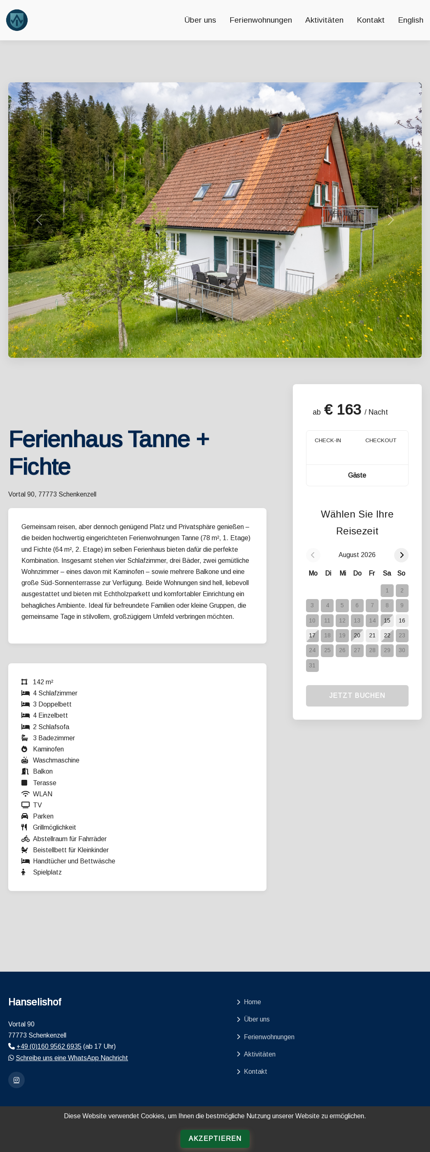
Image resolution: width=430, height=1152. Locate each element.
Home (248, 1001)
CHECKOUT (381, 440)
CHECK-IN (328, 440)
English (410, 20)
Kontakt (371, 20)
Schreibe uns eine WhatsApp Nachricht (72, 1057)
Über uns (200, 20)
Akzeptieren (215, 1138)
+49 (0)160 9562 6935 (49, 1046)
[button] (357, 475)
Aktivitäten (324, 20)
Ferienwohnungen (260, 20)
